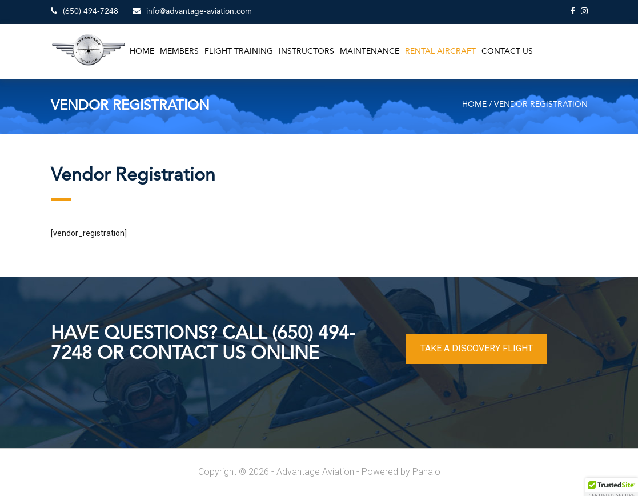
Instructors (306, 51)
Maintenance (369, 51)
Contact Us (507, 51)
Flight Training (238, 51)
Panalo (426, 471)
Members (179, 51)
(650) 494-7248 (84, 11)
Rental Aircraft (440, 51)
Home (142, 51)
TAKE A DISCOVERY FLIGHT (476, 348)
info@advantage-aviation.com (192, 11)
